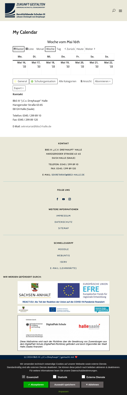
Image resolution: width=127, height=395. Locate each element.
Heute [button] (80, 48)
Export (19, 88)
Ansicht (86, 81)
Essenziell (30, 377)
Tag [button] (59, 48)
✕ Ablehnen (92, 384)
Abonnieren (103, 81)
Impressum (63, 215)
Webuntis (63, 255)
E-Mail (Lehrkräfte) (63, 268)
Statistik (60, 377)
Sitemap (63, 228)
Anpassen (63, 391)
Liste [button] (29, 49)
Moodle (63, 249)
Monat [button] (40, 48)
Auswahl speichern (64, 384)
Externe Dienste (93, 377)
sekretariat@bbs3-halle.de (36, 126)
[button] (69, 49)
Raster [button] (18, 49)
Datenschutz (64, 222)
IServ (63, 262)
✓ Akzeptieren (36, 384)
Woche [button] (50, 48)
